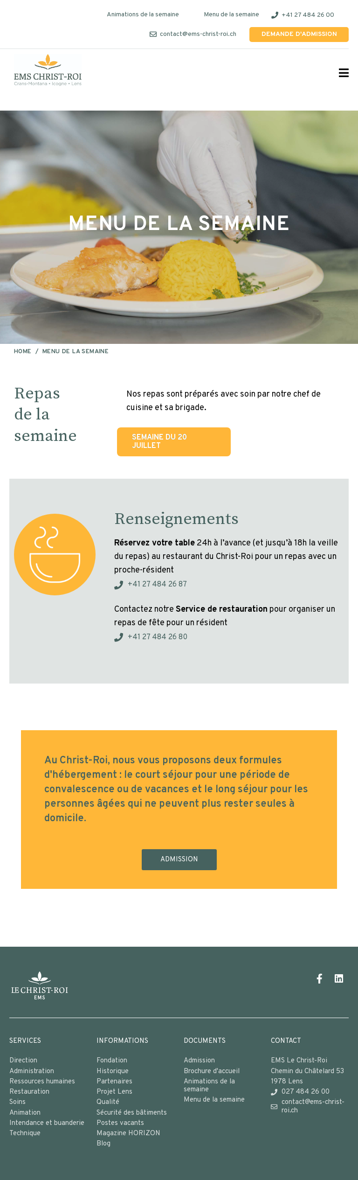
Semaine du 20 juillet (159, 442)
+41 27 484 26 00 (308, 15)
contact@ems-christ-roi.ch (198, 34)
